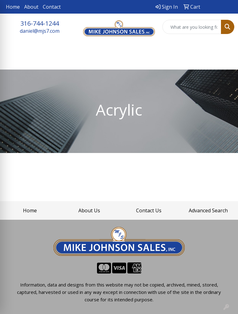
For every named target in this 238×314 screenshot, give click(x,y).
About (31, 6)
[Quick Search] (191, 27)
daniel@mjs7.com (40, 31)
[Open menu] (225, 60)
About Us (89, 210)
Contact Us (148, 210)
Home (13, 6)
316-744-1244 (39, 23)
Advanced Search (208, 210)
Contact (52, 6)
